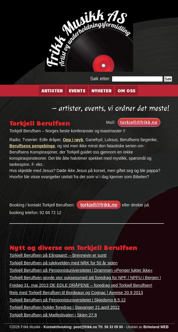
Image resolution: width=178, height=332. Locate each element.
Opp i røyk (73, 139)
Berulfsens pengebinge (32, 146)
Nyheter (101, 90)
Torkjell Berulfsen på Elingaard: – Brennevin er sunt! (58, 255)
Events (77, 90)
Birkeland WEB (156, 327)
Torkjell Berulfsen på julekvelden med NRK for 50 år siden (63, 263)
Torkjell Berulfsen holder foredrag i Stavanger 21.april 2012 (64, 307)
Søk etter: (100, 78)
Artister (52, 90)
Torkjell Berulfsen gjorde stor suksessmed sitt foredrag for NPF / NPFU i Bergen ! (85, 277)
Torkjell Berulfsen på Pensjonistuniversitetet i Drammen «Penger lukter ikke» (80, 270)
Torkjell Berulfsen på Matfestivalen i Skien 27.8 (53, 315)
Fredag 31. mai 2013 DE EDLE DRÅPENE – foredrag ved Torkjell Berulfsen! (80, 285)
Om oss (126, 90)
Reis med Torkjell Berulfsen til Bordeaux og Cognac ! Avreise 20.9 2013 (76, 292)
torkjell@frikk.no (139, 122)
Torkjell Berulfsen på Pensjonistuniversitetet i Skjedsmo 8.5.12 (67, 300)
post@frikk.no (85, 327)
